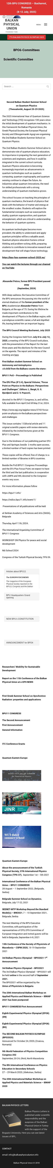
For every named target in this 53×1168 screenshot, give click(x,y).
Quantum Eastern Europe (14, 758)
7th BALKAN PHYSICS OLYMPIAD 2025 (26, 37)
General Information (12, 730)
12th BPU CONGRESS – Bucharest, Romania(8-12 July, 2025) (26, 7)
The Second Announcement (16, 720)
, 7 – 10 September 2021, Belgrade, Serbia (25, 913)
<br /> (21, 578)
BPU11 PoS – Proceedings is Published (22, 375)
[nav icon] (45, 24)
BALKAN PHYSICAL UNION (12, 24)
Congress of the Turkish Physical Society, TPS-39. (26, 557)
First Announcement (12, 725)
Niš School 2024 (10, 550)
